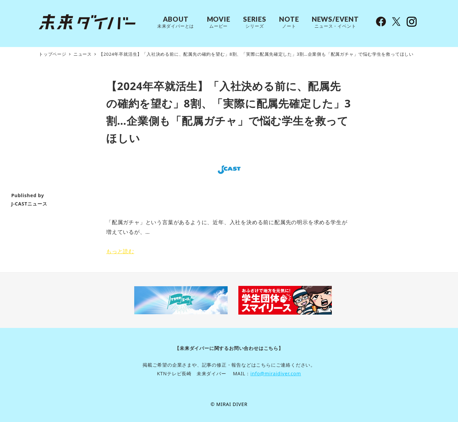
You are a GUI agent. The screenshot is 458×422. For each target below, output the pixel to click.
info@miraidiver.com (275, 373)
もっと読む (120, 251)
